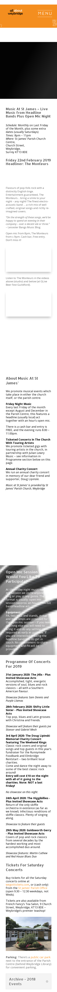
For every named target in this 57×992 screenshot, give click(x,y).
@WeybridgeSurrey (37, 988)
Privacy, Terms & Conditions (26, 971)
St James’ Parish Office (32, 837)
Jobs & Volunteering (19, 968)
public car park (40, 906)
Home (18, 965)
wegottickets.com (17, 833)
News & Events (32, 965)
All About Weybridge (41, 984)
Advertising (38, 968)
